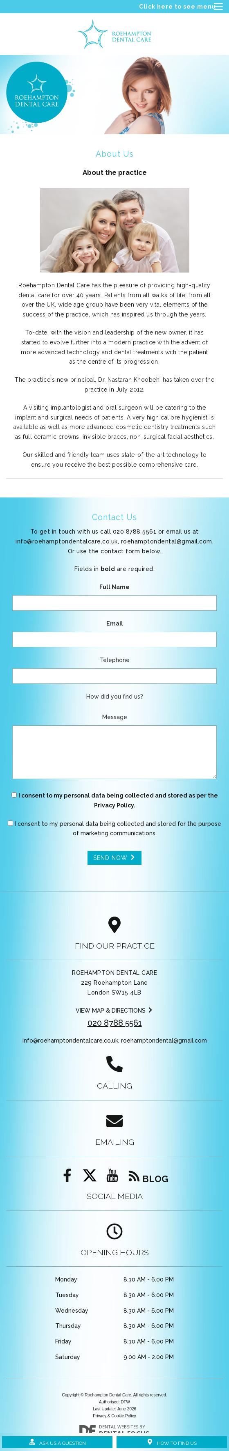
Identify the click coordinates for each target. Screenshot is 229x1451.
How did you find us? (114, 696)
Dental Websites (118, 1426)
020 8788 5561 (115, 1023)
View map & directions (114, 1010)
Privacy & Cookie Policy (114, 1416)
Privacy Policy (114, 805)
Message (114, 717)
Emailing (114, 1142)
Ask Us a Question (57, 1442)
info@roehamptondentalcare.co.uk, (114, 541)
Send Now (114, 857)
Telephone (115, 660)
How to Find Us (172, 1442)
